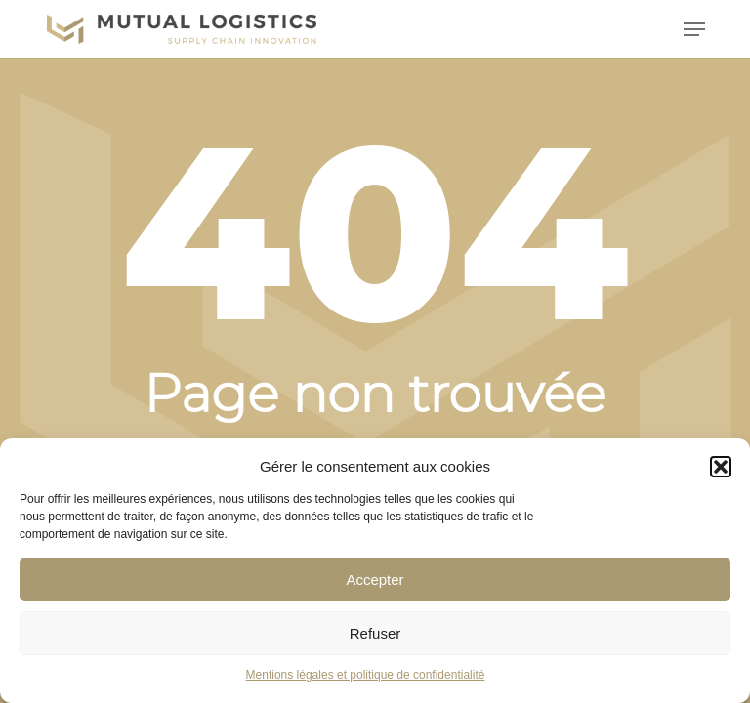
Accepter (374, 579)
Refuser (375, 633)
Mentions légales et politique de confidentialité (365, 675)
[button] (720, 466)
